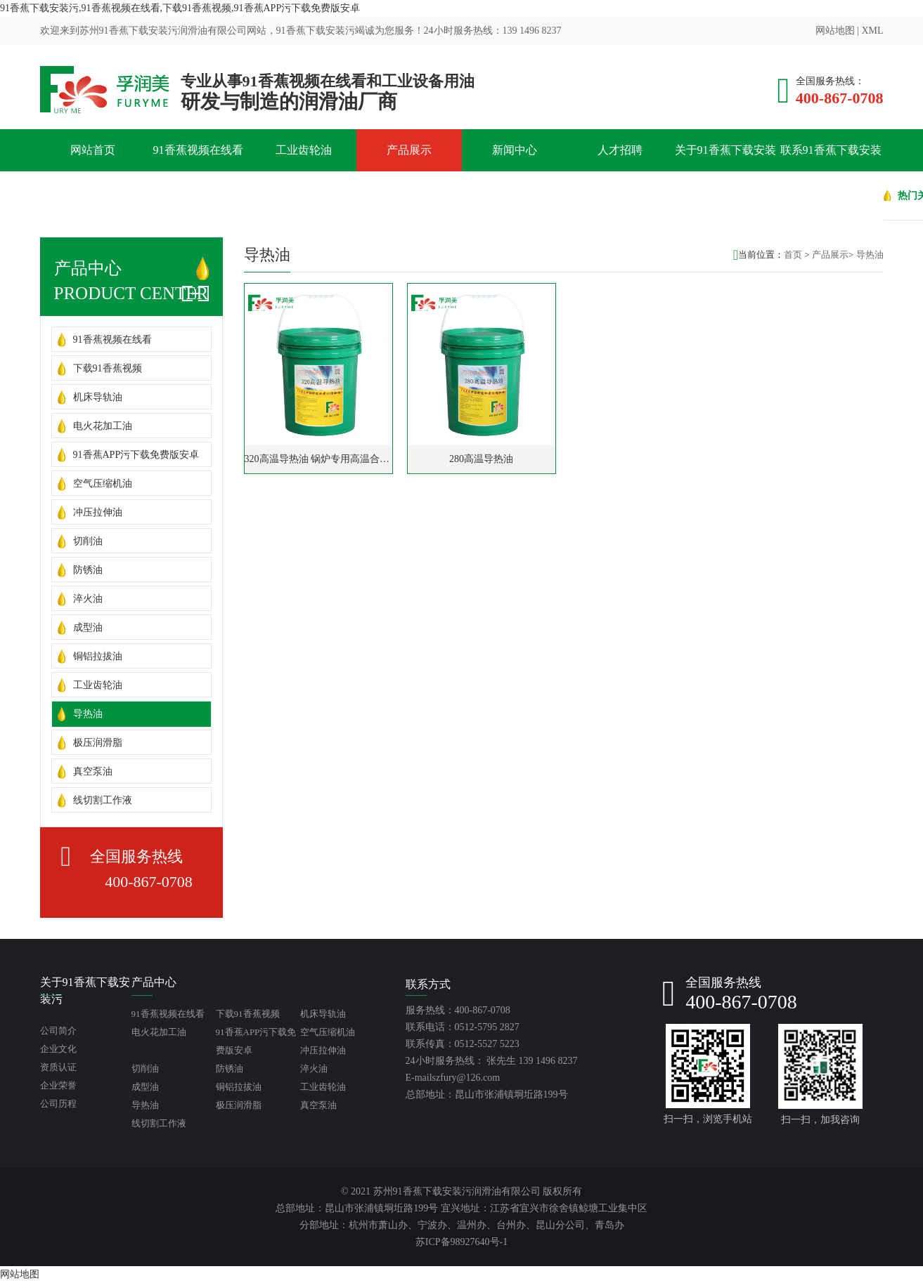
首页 (793, 254)
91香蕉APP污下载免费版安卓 (136, 454)
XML (872, 30)
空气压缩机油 (102, 483)
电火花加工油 (102, 426)
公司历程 (58, 1103)
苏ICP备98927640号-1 (461, 1242)
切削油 (88, 541)
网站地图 (835, 30)
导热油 (88, 714)
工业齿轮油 (304, 150)
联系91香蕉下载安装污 (831, 171)
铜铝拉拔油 (97, 656)
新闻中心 (514, 150)
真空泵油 (92, 771)
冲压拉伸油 (97, 512)
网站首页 (92, 150)
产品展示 (409, 150)
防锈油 (88, 570)
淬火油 (88, 598)
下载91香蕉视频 (107, 368)
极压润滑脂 (97, 742)
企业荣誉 (58, 1085)
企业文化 (58, 1049)
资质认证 (58, 1067)
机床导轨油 (97, 397)
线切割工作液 (102, 800)
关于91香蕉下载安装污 (725, 171)
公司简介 (58, 1030)
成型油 (88, 627)
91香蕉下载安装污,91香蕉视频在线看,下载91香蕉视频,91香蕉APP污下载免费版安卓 (180, 8)
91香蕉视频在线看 (198, 150)
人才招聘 (620, 150)
